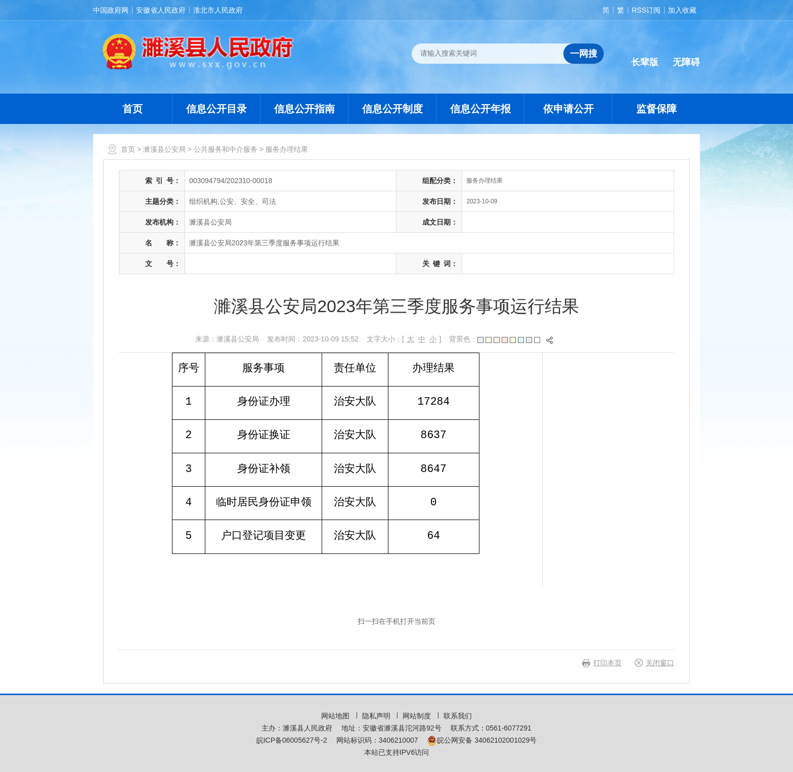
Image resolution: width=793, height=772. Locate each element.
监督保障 (656, 108)
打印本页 (607, 663)
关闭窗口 (660, 663)
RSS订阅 (646, 10)
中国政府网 (110, 10)
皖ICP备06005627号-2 (291, 740)
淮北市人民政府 (218, 10)
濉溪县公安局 (164, 149)
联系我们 (458, 716)
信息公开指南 (304, 108)
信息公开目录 (216, 108)
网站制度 (418, 716)
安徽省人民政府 (161, 10)
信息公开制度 (392, 108)
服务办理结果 (287, 149)
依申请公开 (568, 108)
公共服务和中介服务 (225, 149)
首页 (132, 108)
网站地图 (336, 716)
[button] (644, 54)
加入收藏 (682, 10)
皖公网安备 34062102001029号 (482, 740)
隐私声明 (377, 716)
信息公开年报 (480, 108)
